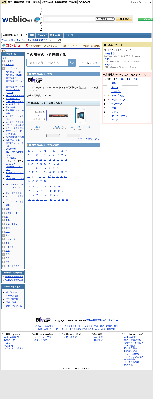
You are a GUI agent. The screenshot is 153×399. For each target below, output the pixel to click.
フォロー (116, 120)
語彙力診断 (11, 302)
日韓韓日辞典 (61, 2)
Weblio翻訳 (129, 345)
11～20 (120, 79)
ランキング (42, 35)
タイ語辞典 (129, 359)
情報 (113, 83)
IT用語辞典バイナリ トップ (14, 35)
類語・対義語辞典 (16, 2)
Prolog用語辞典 (12, 104)
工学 (8, 220)
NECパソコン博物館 (15, 95)
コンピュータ (22, 40)
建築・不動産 (11, 224)
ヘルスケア (10, 239)
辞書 (4, 2)
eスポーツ (116, 104)
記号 (56, 195)
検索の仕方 (9, 340)
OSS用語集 (11, 149)
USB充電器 (109, 53)
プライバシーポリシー (15, 348)
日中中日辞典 (47, 2)
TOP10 (107, 79)
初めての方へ (136, 2)
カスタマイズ (118, 99)
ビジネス (10, 61)
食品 (8, 254)
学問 (8, 228)
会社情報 (98, 337)
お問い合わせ (70, 337)
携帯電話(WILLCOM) (15, 87)
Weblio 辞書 (7, 40)
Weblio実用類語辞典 (14, 276)
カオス (114, 87)
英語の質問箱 (12, 299)
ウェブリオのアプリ (43, 337)
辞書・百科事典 (12, 266)
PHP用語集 (11, 158)
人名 (8, 258)
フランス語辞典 (131, 354)
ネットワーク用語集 (15, 122)
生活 (8, 235)
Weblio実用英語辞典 (14, 280)
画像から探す (56, 35)
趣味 (8, 243)
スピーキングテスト (15, 306)
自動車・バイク (12, 213)
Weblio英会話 (12, 296)
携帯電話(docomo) (14, 72)
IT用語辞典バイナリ (42, 40)
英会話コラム (12, 292)
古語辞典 (73, 2)
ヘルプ (148, 2)
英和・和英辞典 (33, 2)
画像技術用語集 (13, 140)
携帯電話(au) (11, 78)
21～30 (133, 79)
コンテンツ (109, 64)
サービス (116, 91)
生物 (8, 250)
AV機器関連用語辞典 (15, 137)
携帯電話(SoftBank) (14, 75)
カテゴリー (70, 35)
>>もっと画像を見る (88, 138)
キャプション (118, 95)
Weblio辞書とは (11, 337)
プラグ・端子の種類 (15, 125)
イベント (108, 59)
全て (4, 58)
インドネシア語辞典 (133, 356)
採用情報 (98, 340)
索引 (32, 35)
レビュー (116, 112)
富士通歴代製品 (13, 98)
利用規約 (8, 345)
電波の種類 (11, 107)
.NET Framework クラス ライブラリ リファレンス (14, 187)
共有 (113, 108)
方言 (8, 262)
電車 (8, 209)
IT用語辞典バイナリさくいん (105, 320)
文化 (8, 232)
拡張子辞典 (11, 164)
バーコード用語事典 (15, 101)
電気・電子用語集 (14, 193)
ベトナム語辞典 (131, 362)
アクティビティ (119, 116)
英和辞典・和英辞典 (133, 343)
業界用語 (10, 65)
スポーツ (10, 247)
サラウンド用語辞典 (15, 128)
